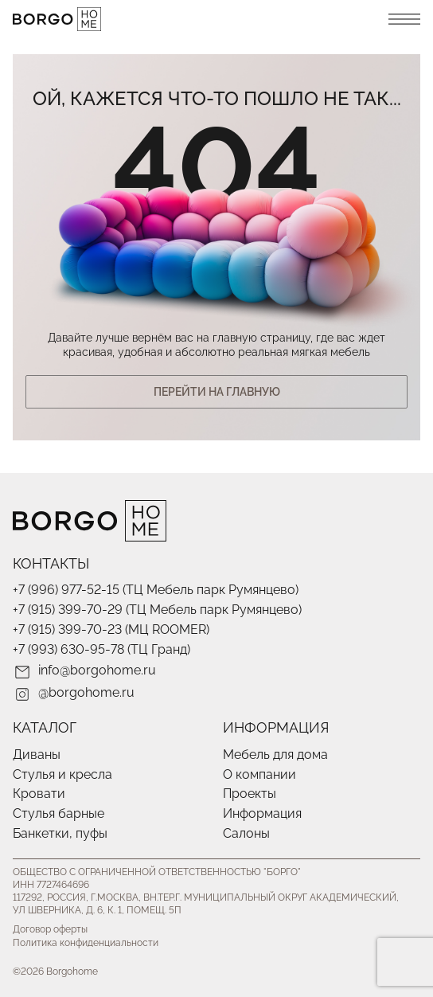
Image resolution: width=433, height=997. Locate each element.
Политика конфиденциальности (85, 942)
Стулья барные (58, 813)
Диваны (36, 754)
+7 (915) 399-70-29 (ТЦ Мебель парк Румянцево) (157, 609)
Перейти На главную (217, 391)
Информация (262, 813)
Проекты (249, 793)
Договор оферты (50, 929)
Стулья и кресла (62, 774)
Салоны (246, 833)
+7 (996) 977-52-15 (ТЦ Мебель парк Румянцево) (155, 589)
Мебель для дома (275, 754)
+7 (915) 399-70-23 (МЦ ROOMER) (111, 629)
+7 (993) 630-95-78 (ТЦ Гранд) (101, 649)
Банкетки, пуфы (60, 833)
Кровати (39, 793)
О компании (259, 774)
